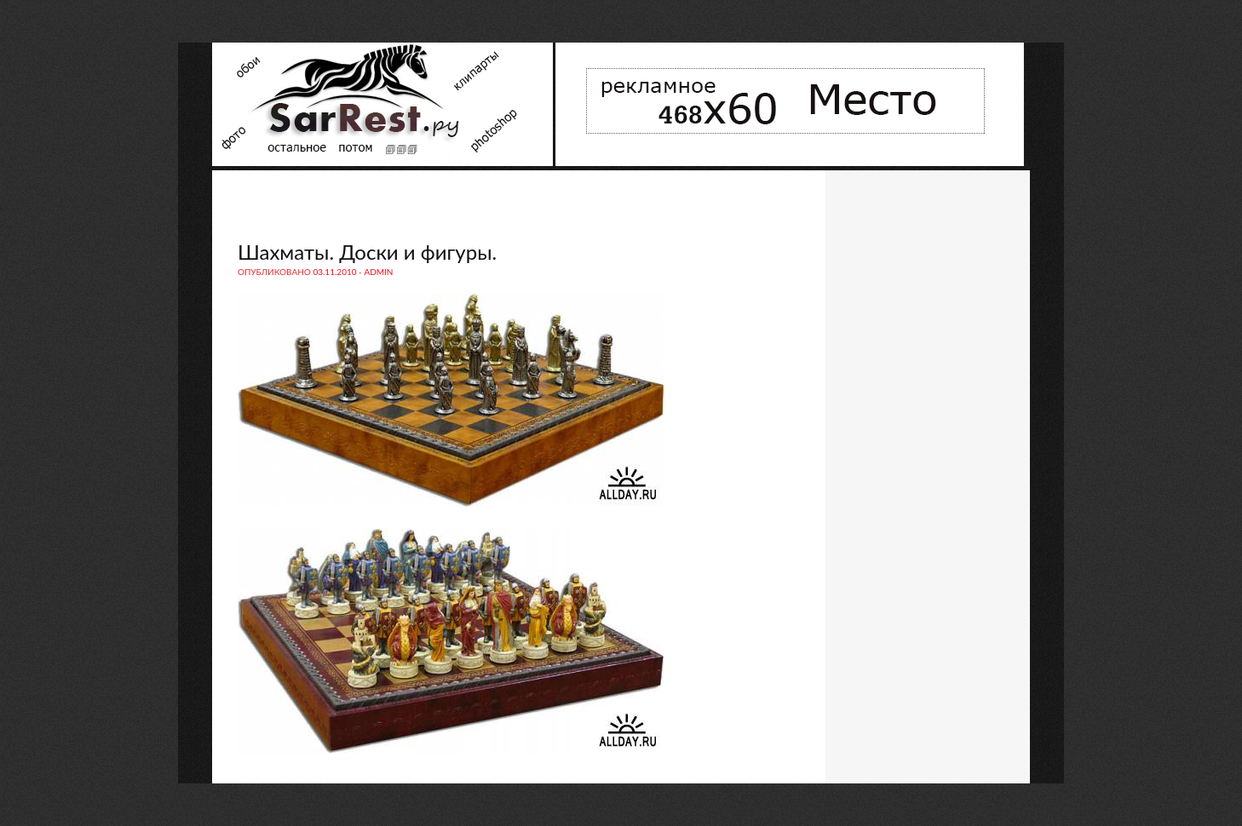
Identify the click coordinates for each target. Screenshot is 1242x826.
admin (378, 272)
